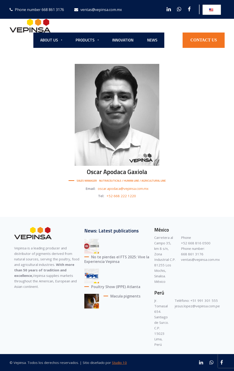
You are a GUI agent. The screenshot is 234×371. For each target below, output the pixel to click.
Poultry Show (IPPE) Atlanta (115, 286)
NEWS (152, 40)
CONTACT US (203, 40)
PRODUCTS (85, 40)
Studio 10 (119, 362)
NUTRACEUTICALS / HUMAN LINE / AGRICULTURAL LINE (132, 180)
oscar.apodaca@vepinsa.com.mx (123, 188)
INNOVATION (122, 40)
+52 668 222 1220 (121, 196)
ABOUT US (49, 40)
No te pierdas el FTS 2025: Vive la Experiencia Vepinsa (116, 259)
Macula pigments (125, 296)
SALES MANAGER (87, 180)
